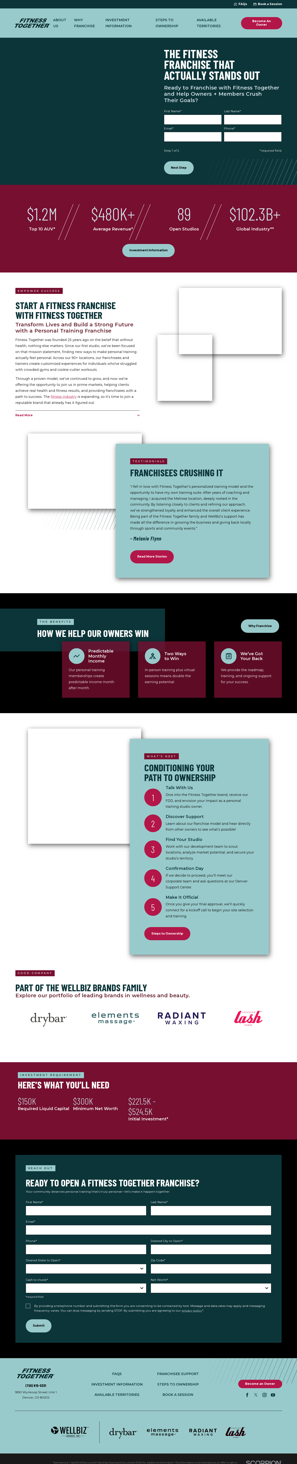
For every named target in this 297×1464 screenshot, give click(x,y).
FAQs (240, 4)
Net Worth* (159, 1281)
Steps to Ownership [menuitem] (167, 23)
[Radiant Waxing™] (182, 1020)
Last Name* (232, 111)
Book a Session (267, 4)
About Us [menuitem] (59, 23)
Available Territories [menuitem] (209, 23)
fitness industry (64, 397)
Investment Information (117, 1387)
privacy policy (192, 1312)
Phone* (229, 128)
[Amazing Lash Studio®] (248, 1020)
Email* (169, 128)
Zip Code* (158, 1262)
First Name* (172, 111)
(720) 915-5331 (35, 1387)
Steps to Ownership (177, 1387)
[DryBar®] (48, 1020)
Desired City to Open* (167, 1242)
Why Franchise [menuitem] (84, 23)
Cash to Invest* (37, 1281)
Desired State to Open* (43, 1262)
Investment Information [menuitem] (118, 23)
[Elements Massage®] (115, 1020)
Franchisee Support (177, 1376)
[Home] (32, 23)
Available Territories (116, 1397)
